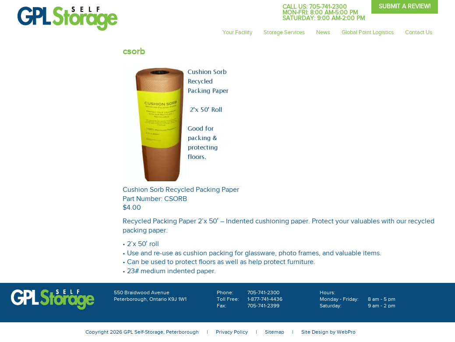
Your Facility (237, 32)
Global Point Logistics (368, 32)
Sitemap (274, 332)
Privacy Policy (232, 332)
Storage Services (284, 32)
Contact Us (418, 32)
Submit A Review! (404, 6)
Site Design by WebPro (328, 332)
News (323, 32)
